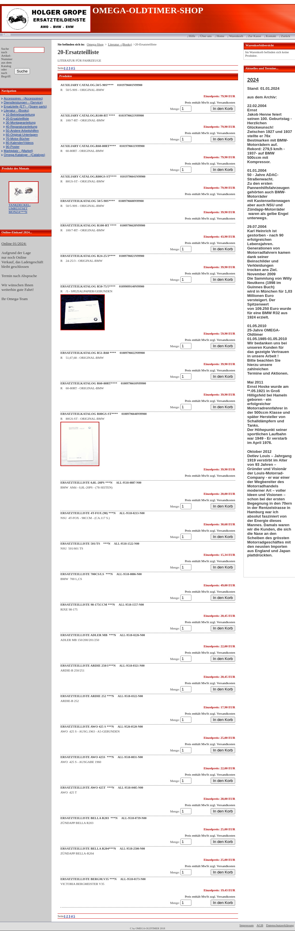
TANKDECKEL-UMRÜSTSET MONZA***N (20, 208)
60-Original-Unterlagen (22, 134)
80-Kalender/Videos (19, 142)
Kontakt (271, 36)
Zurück (285, 36)
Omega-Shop (95, 44)
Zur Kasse (254, 36)
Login (5, 34)
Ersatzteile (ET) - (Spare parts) (25, 106)
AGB (259, 925)
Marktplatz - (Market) (18, 150)
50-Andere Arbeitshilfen (22, 130)
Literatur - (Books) (16, 110)
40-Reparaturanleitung (21, 126)
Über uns (206, 36)
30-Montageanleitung (20, 122)
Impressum (246, 925)
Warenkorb (236, 36)
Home (220, 36)
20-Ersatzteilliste (17, 118)
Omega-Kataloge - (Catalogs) (24, 155)
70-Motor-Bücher (18, 138)
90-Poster (13, 146)
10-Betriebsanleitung (20, 114)
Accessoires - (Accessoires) (23, 98)
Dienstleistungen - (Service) (23, 102)
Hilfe (192, 36)
